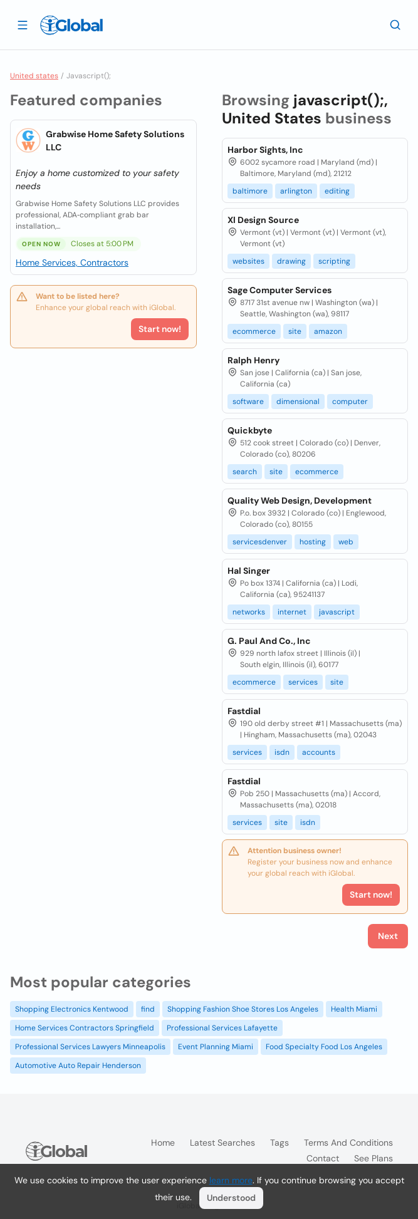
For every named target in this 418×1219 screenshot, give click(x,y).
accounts (318, 752)
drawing (291, 261)
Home (163, 1142)
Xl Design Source (263, 220)
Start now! (159, 329)
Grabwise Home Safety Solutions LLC (115, 140)
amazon (328, 331)
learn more (231, 1180)
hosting (313, 542)
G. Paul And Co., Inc (269, 640)
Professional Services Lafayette (222, 1028)
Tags (279, 1142)
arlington (296, 191)
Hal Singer (248, 570)
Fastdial (244, 711)
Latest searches (222, 1142)
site (294, 331)
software (248, 402)
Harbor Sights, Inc (265, 149)
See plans (373, 1158)
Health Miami (354, 1009)
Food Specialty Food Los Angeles (324, 1047)
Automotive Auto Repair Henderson (78, 1066)
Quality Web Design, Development (299, 500)
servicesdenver (260, 542)
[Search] (395, 24)
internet (292, 612)
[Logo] (71, 25)
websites (248, 261)
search (245, 472)
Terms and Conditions (348, 1142)
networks (249, 612)
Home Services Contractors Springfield (84, 1028)
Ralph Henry (253, 360)
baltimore (250, 191)
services (303, 682)
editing (337, 191)
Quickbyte (249, 430)
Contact (322, 1158)
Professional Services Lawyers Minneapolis (90, 1047)
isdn (282, 752)
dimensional (298, 402)
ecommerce (254, 331)
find (148, 1009)
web (345, 542)
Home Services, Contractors (72, 262)
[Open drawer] (22, 24)
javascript (337, 612)
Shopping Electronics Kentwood (71, 1009)
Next (388, 935)
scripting (334, 261)
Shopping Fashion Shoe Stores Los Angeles (242, 1009)
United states (34, 76)
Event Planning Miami (215, 1047)
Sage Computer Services (279, 290)
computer (350, 402)
